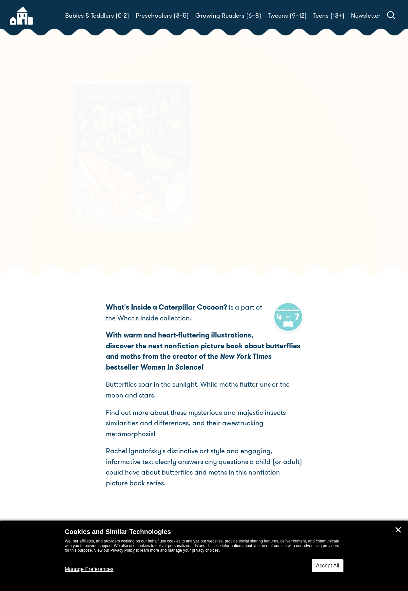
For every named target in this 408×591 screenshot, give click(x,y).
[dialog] (204, 556)
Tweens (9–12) (287, 15)
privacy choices (205, 550)
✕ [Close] (398, 530)
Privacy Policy (122, 550)
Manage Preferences (89, 569)
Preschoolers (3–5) (162, 15)
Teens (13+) (328, 15)
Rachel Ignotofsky (258, 182)
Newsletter (365, 15)
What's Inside (126, 318)
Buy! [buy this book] (225, 205)
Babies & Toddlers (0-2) (97, 15)
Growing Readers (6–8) (228, 15)
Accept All (327, 565)
